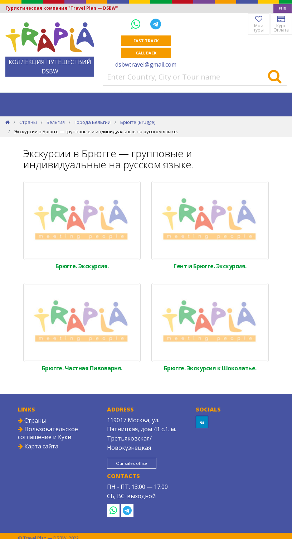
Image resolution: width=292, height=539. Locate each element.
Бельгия (56, 122)
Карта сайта (38, 446)
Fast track (145, 40)
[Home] (7, 122)
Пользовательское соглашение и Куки (48, 433)
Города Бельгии (92, 122)
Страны (28, 122)
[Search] (275, 77)
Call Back (146, 53)
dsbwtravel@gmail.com (145, 64)
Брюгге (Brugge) (137, 122)
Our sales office (133, 464)
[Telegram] (155, 23)
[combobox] (282, 8)
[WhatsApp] (137, 23)
